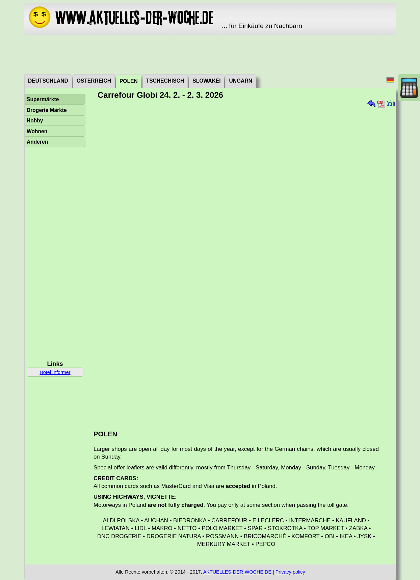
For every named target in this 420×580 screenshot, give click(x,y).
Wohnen (37, 131)
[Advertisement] (210, 54)
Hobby (35, 120)
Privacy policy (290, 572)
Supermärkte (43, 99)
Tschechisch (165, 81)
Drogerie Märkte (47, 110)
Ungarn (240, 81)
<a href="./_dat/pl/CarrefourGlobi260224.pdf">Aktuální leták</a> (241, 262)
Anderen (37, 142)
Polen (129, 81)
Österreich (94, 81)
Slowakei (206, 81)
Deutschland (48, 81)
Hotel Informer (55, 372)
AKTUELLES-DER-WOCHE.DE (237, 572)
